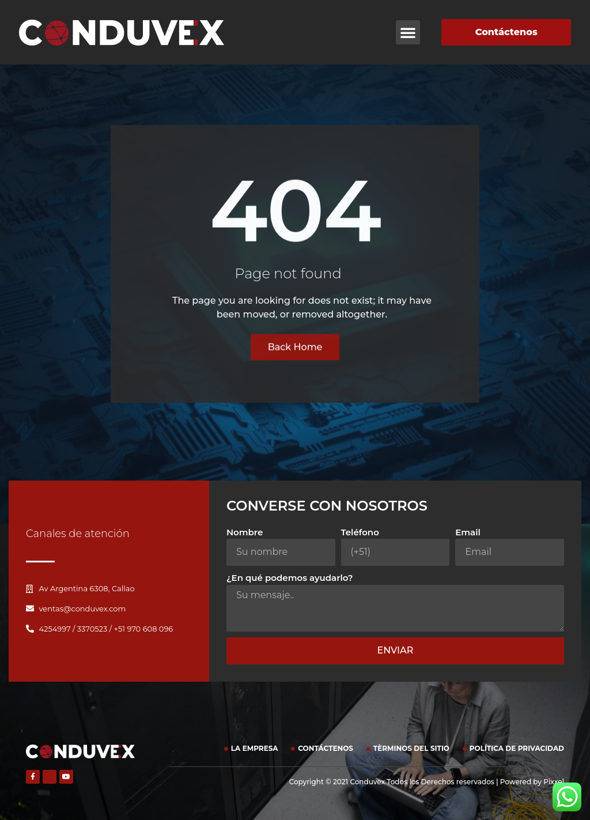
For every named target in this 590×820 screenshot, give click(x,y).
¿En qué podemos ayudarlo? (289, 577)
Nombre (244, 532)
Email (468, 532)
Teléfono (360, 532)
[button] (408, 32)
